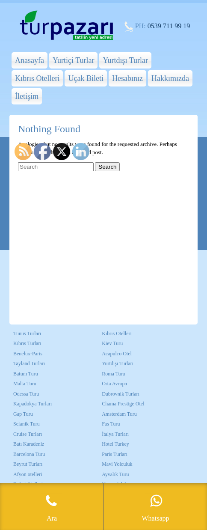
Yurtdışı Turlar (125, 60)
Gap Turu (23, 414)
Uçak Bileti (85, 78)
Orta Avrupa (114, 384)
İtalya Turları (115, 434)
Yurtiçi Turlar (74, 60)
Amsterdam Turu (119, 414)
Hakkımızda (170, 78)
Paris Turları (114, 454)
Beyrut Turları (27, 464)
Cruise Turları (27, 434)
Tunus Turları (27, 333)
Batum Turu (25, 374)
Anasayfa (29, 60)
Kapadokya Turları (32, 404)
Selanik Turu (26, 424)
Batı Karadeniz (28, 444)
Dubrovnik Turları (120, 394)
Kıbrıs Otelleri (37, 78)
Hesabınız (127, 78)
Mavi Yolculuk (117, 464)
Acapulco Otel (117, 354)
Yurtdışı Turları (117, 363)
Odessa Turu (26, 394)
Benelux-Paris (27, 354)
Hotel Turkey (115, 444)
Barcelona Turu (29, 454)
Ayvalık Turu (115, 474)
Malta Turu (24, 384)
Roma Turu (113, 374)
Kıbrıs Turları (27, 343)
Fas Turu (111, 424)
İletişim (26, 96)
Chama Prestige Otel (123, 404)
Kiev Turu (112, 343)
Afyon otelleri (27, 474)
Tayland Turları (29, 363)
